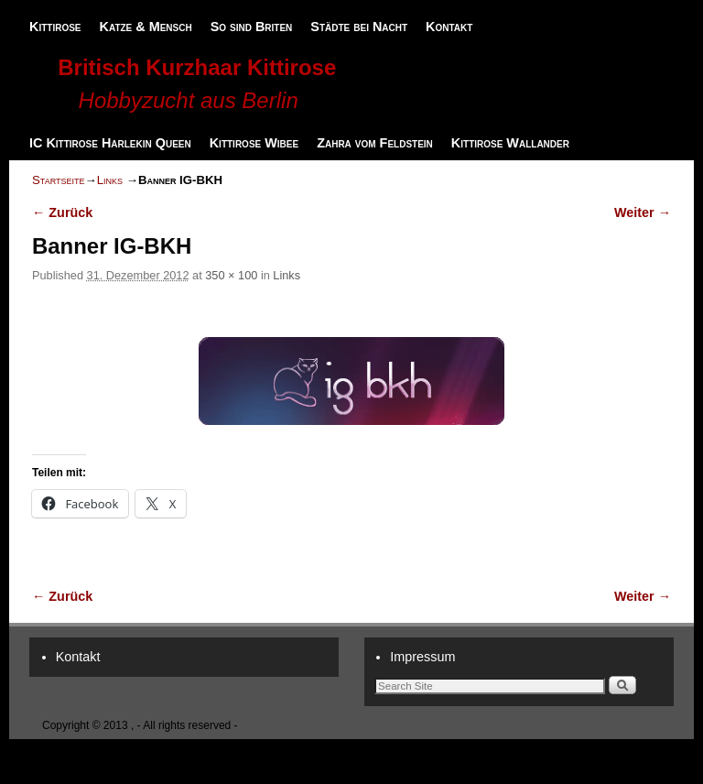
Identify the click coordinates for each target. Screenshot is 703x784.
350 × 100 (231, 275)
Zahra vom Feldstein (375, 143)
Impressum (422, 656)
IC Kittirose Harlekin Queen (110, 143)
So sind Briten (252, 26)
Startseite (58, 180)
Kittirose (55, 26)
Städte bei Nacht (358, 26)
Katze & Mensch (146, 26)
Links (110, 180)
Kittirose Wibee (254, 143)
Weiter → (642, 212)
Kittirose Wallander (510, 143)
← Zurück (62, 212)
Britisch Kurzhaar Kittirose (197, 67)
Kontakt (449, 26)
